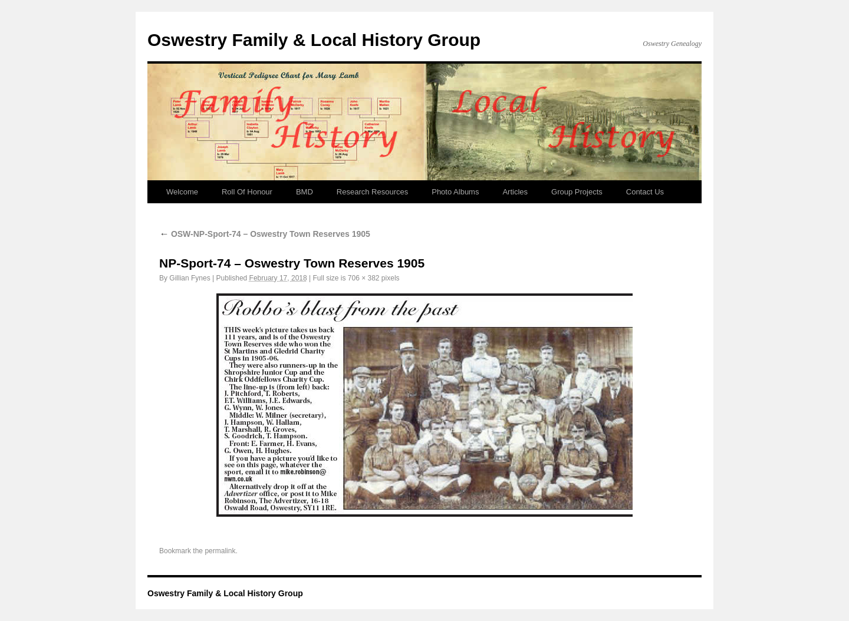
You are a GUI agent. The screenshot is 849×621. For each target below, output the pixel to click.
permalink (220, 551)
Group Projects (577, 191)
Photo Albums (455, 191)
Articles (515, 191)
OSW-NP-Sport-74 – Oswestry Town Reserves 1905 (264, 234)
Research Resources (372, 191)
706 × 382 (364, 278)
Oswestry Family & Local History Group (314, 39)
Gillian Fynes (189, 278)
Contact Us (645, 191)
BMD (304, 191)
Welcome (182, 191)
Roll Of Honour (247, 191)
